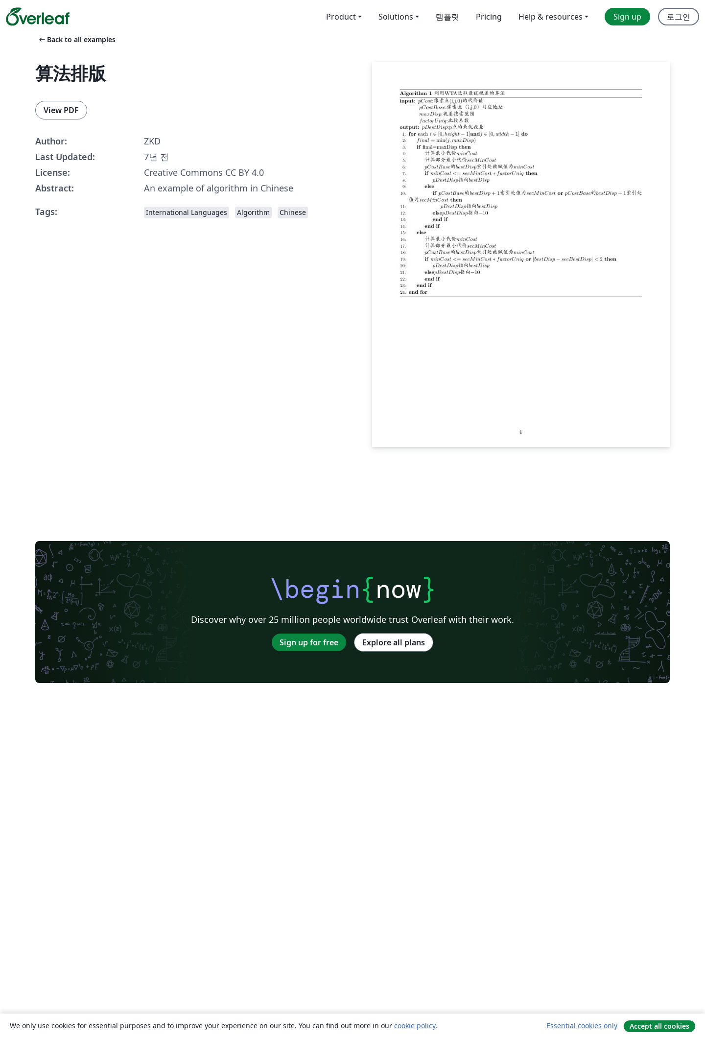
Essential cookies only (581, 1025)
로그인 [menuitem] (678, 16)
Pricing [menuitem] (489, 16)
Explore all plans (393, 642)
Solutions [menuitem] (395, 16)
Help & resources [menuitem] (550, 16)
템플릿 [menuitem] (447, 16)
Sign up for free (309, 642)
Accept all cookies (659, 1026)
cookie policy (414, 1025)
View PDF (61, 110)
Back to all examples (76, 39)
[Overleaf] (38, 16)
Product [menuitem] (341, 16)
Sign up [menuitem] (627, 16)
